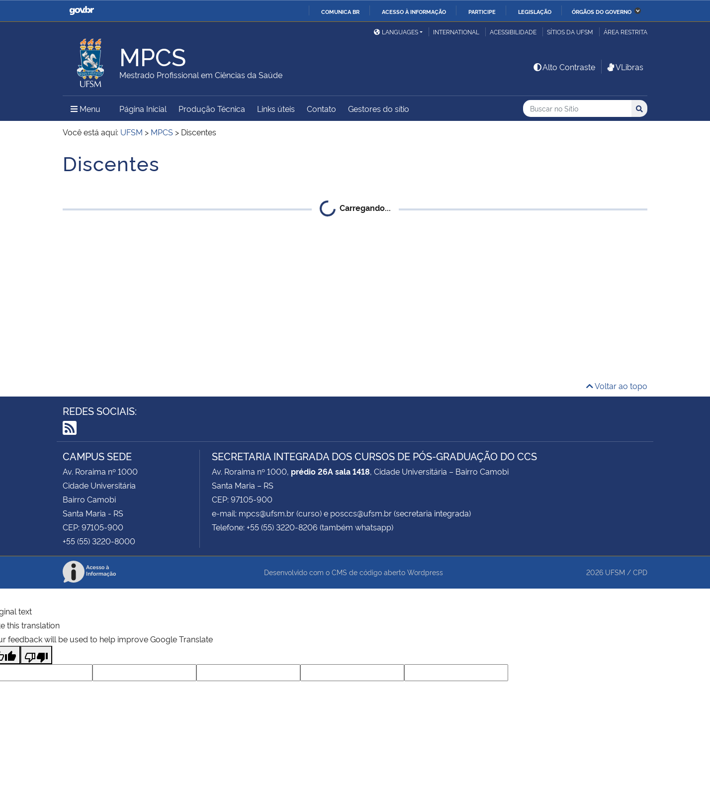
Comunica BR (340, 11)
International (456, 31)
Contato (321, 108)
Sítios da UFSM (570, 31)
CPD (640, 572)
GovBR (81, 10)
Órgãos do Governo (601, 11)
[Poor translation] (36, 655)
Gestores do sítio (378, 108)
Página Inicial (143, 108)
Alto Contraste (563, 66)
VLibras (624, 66)
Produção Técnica (211, 108)
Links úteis (276, 108)
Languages (396, 31)
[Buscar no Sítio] (577, 108)
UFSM (615, 572)
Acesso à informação (414, 11)
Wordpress (425, 572)
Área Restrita (625, 31)
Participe (482, 11)
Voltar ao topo (616, 385)
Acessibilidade (513, 31)
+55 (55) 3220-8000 (99, 540)
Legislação (534, 11)
